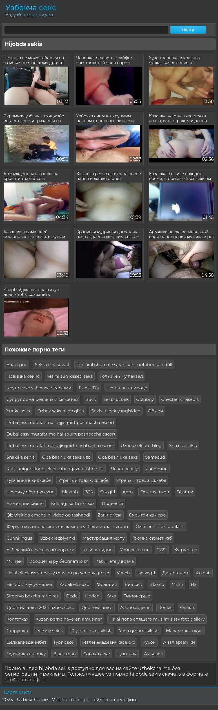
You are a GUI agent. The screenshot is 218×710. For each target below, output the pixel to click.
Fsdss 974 (89, 387)
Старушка (17, 630)
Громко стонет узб (152, 538)
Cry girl (107, 491)
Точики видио (97, 549)
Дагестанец (175, 572)
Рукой (149, 642)
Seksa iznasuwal (52, 364)
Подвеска (112, 503)
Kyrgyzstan (185, 549)
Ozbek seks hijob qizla (60, 411)
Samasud (155, 457)
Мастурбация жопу (104, 538)
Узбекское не (135, 549)
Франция (107, 584)
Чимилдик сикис (25, 503)
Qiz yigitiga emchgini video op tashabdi (48, 515)
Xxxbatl (203, 572)
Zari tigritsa (110, 515)
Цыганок (126, 653)
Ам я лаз (153, 653)
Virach (123, 572)
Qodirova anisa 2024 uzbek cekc (40, 607)
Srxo (111, 596)
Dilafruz (185, 491)
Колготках (17, 619)
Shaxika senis (20, 457)
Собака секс (96, 653)
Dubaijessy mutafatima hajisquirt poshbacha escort (60, 434)
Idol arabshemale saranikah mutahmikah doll (124, 364)
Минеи (14, 561)
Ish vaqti (146, 572)
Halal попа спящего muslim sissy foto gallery (157, 619)
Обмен (155, 411)
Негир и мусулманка (29, 584)
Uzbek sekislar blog (141, 445)
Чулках (187, 607)
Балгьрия (16, 364)
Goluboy (145, 399)
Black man (64, 653)
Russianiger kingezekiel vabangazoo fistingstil (55, 468)
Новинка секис (23, 376)
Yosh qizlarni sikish (139, 630)
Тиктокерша (137, 596)
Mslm (177, 584)
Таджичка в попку (26, 653)
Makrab (70, 491)
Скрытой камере (147, 515)
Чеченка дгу (124, 468)
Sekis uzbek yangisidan (115, 411)
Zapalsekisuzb (74, 584)
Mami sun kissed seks (70, 376)
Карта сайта (18, 692)
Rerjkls (165, 607)
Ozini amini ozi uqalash (159, 526)
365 (89, 491)
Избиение (156, 468)
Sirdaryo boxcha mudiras (32, 596)
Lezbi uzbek (116, 399)
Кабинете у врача (114, 561)
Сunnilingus (19, 538)
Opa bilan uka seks (118, 457)
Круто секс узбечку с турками (38, 387)
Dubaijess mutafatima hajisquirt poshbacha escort (59, 445)
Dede (72, 596)
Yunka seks (18, 411)
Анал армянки (179, 642)
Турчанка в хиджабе (28, 480)
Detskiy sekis (49, 630)
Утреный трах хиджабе (83, 480)
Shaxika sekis (183, 445)
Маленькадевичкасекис (108, 642)
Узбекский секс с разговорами (40, 549)
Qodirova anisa (97, 607)
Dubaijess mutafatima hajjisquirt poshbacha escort (60, 422)
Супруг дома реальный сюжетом (42, 399)
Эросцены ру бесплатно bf (58, 561)
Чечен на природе (126, 387)
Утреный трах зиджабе (141, 480)
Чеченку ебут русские (30, 491)
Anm (128, 491)
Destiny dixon (154, 491)
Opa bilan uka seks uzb (66, 457)
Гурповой (64, 642)
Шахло (157, 584)
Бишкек (133, 584)
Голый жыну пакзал (121, 376)
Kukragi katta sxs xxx (72, 503)
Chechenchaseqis (180, 399)
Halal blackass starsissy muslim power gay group (57, 572)
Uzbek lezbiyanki (57, 538)
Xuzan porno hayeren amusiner (69, 619)
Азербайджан (135, 607)
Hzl (194, 584)
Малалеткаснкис (184, 630)
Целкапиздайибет (26, 642)
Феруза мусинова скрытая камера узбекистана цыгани (67, 526)
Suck (91, 399)
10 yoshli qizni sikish (91, 630)
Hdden (92, 596)
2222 (162, 549)
